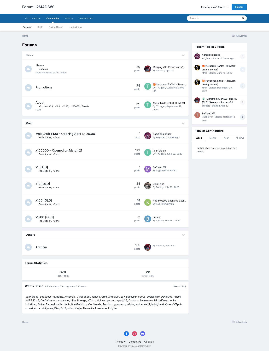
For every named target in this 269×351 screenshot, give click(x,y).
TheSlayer (207, 116)
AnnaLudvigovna (43, 308)
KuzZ (36, 300)
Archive (41, 247)
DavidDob (166, 296)
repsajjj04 (121, 300)
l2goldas (69, 308)
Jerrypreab (32, 296)
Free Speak (45, 137)
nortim (172, 300)
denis (67, 304)
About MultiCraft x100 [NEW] (169, 103)
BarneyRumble (54, 304)
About (40, 102)
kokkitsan (31, 304)
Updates (43, 69)
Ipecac (111, 300)
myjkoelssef (162, 170)
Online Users (55, 27)
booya (141, 296)
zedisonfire (153, 296)
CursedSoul (83, 296)
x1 (40, 106)
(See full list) (179, 286)
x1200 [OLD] (45, 217)
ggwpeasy (120, 304)
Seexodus (45, 296)
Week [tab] (199, 138)
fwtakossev (146, 300)
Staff (40, 27)
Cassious (133, 300)
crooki (29, 308)
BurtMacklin (77, 304)
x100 (57, 106)
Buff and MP (160, 167)
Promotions (44, 87)
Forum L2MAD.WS (38, 7)
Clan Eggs (158, 183)
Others (30, 234)
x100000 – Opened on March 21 (59, 150)
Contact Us (135, 341)
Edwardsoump (129, 296)
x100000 (75, 106)
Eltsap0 (58, 308)
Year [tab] (226, 138)
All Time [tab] (240, 138)
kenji (161, 304)
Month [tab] (212, 138)
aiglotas (101, 300)
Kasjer (78, 308)
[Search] (204, 18)
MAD (204, 72)
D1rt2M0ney (160, 300)
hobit (154, 304)
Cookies (149, 341)
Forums (27, 27)
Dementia (88, 308)
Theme (120, 341)
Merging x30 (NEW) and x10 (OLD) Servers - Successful (185, 67)
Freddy (159, 187)
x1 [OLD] (42, 167)
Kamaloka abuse (162, 133)
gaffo (89, 304)
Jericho (95, 296)
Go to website (32, 18)
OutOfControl (47, 300)
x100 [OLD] (44, 200)
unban (156, 217)
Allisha (130, 304)
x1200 (65, 106)
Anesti (177, 296)
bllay (73, 300)
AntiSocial (70, 296)
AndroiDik (113, 296)
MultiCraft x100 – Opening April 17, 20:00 (65, 134)
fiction (41, 304)
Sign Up (239, 6)
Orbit (104, 296)
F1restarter (101, 308)
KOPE (29, 300)
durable (160, 70)
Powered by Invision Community (134, 346)
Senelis (97, 304)
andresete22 (143, 304)
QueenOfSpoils (174, 304)
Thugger (160, 87)
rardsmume (63, 300)
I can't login (159, 150)
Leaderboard (76, 27)
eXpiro (91, 300)
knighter (160, 137)
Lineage (81, 300)
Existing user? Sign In (215, 7)
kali (158, 203)
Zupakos (108, 304)
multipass (58, 296)
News (29, 55)
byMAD (159, 220)
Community (52, 20)
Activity (69, 18)
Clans (56, 137)
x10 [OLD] (43, 184)
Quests (85, 106)
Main (29, 123)
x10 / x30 (48, 106)
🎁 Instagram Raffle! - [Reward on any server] (178, 84)
